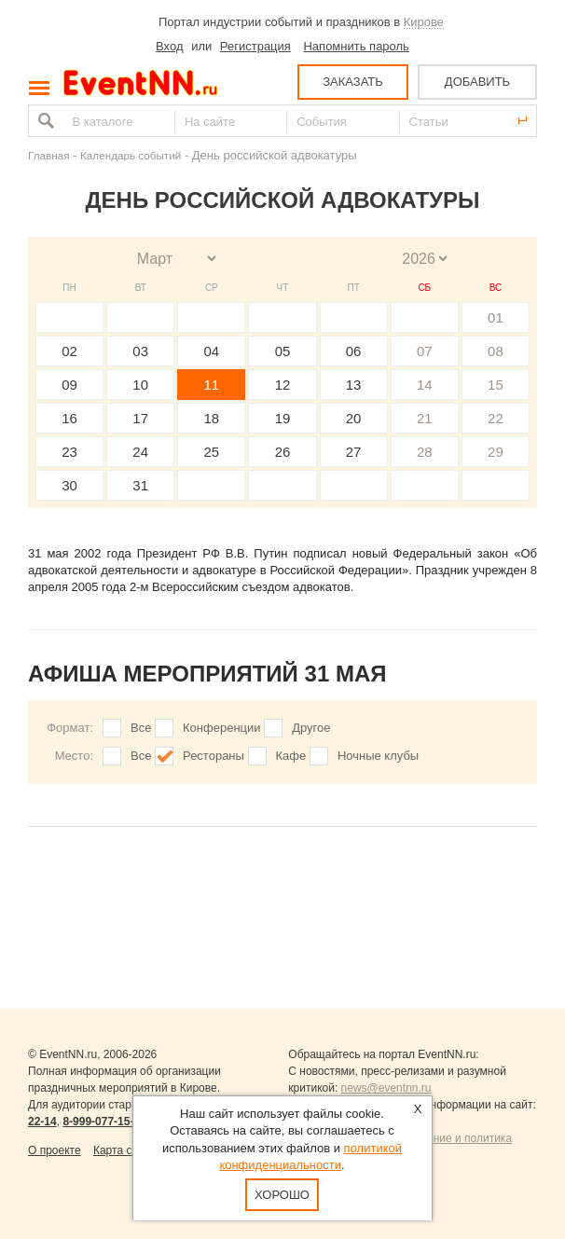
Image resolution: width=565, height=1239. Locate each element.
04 (212, 351)
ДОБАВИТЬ (477, 82)
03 (140, 351)
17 (140, 418)
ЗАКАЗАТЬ (353, 82)
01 (495, 317)
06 (354, 351)
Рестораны (213, 756)
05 (283, 351)
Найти (44, 120)
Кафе (291, 756)
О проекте (54, 1150)
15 (495, 384)
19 (283, 418)
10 (140, 384)
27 (354, 452)
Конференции (222, 728)
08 (495, 351)
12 (283, 384)
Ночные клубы (378, 756)
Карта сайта (124, 1150)
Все (141, 728)
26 (283, 452)
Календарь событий (130, 155)
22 (495, 418)
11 (212, 384)
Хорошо (282, 1195)
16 (69, 418)
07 (425, 351)
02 (69, 351)
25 (212, 452)
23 (69, 452)
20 (354, 418)
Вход (169, 46)
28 (425, 452)
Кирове (424, 22)
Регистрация (255, 46)
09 (69, 384)
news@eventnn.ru (386, 1087)
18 (212, 418)
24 (140, 452)
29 (495, 452)
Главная (48, 155)
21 (425, 418)
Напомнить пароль (355, 46)
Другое (311, 728)
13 (354, 384)
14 (425, 384)
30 (69, 485)
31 (140, 485)
